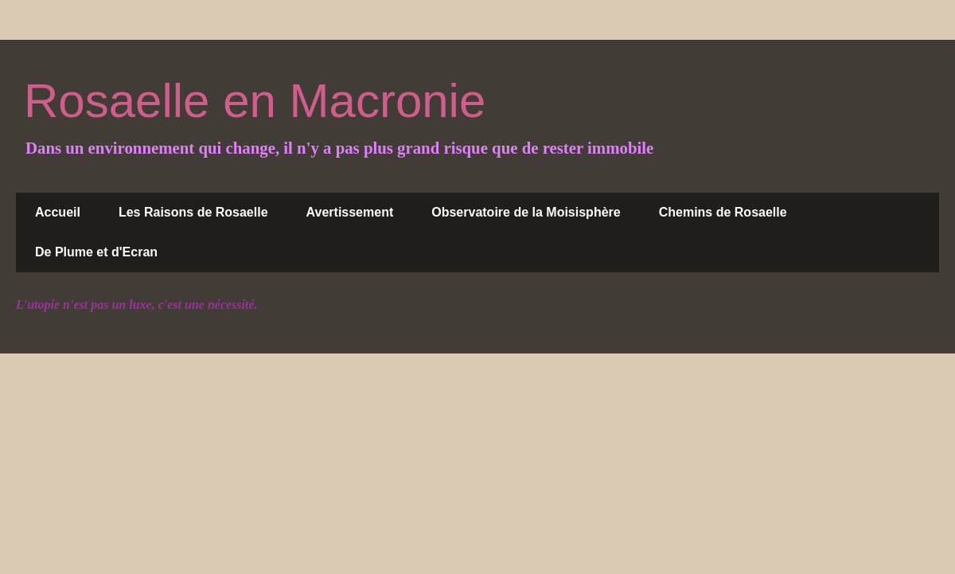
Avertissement (350, 212)
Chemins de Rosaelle (723, 212)
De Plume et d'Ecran (96, 252)
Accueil (57, 212)
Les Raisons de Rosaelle (193, 212)
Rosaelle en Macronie (254, 100)
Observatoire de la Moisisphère (525, 212)
